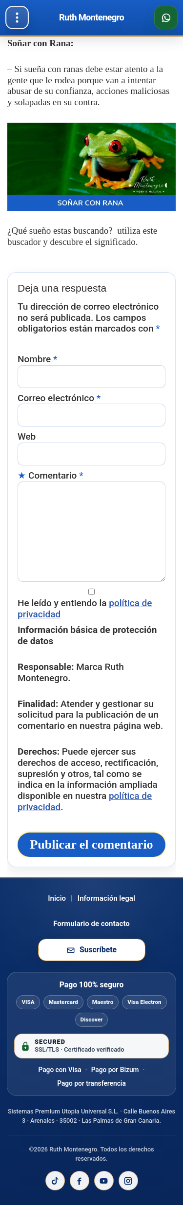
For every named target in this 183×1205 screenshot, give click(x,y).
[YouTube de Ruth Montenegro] (104, 1180)
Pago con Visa (59, 1070)
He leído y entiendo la (85, 609)
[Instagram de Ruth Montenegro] (128, 1180)
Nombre (37, 359)
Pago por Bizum (115, 1070)
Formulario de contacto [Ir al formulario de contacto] (91, 923)
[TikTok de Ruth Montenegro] (55, 1180)
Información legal (106, 898)
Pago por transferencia (91, 1083)
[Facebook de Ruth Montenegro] (79, 1180)
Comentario (55, 475)
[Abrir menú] (17, 17)
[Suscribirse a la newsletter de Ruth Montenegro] (91, 950)
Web (27, 436)
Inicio (57, 898)
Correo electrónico (59, 398)
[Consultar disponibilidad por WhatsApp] (166, 17)
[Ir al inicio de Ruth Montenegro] (91, 17)
